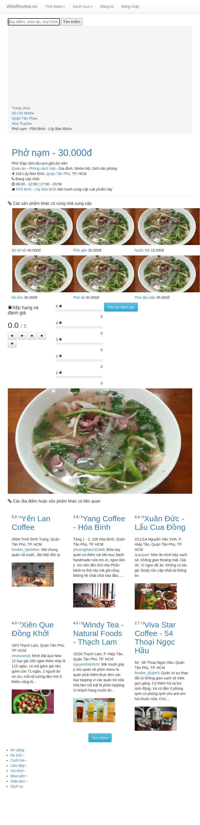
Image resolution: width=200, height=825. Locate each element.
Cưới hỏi (17, 760)
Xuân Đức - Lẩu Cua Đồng (160, 522)
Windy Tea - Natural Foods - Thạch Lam (98, 633)
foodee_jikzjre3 (147, 673)
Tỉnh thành (55, 6)
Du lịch (16, 755)
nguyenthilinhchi (86, 664)
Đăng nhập (130, 6)
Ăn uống (17, 750)
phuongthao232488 (89, 549)
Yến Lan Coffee (31, 522)
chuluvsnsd (21, 656)
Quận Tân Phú (58, 174)
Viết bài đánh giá (120, 307)
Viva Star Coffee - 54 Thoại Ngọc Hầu (155, 637)
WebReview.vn (22, 6)
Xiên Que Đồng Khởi (33, 629)
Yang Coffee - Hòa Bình (99, 522)
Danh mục (82, 6)
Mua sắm (17, 776)
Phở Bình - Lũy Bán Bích (36, 189)
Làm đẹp (17, 765)
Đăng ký (106, 6)
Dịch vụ (16, 786)
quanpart (142, 555)
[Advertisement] (100, 66)
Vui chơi (17, 771)
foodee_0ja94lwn (25, 549)
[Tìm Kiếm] (71, 21)
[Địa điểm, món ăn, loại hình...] (34, 21)
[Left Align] (12, 336)
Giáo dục (17, 781)
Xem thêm (100, 738)
